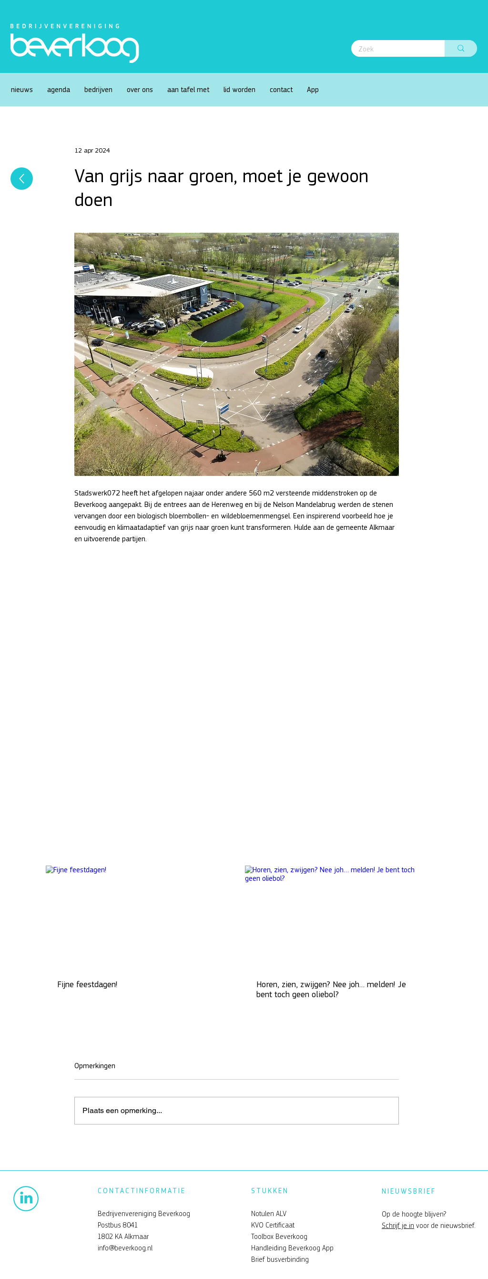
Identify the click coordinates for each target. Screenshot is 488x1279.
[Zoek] (391, 49)
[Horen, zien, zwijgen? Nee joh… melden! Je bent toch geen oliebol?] (336, 917)
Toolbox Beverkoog (279, 1236)
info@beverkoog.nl (125, 1248)
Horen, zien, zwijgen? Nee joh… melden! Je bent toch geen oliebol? (331, 990)
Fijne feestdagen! (87, 985)
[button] (140, 90)
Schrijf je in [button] (398, 1225)
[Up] (21, 178)
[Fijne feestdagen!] (137, 917)
